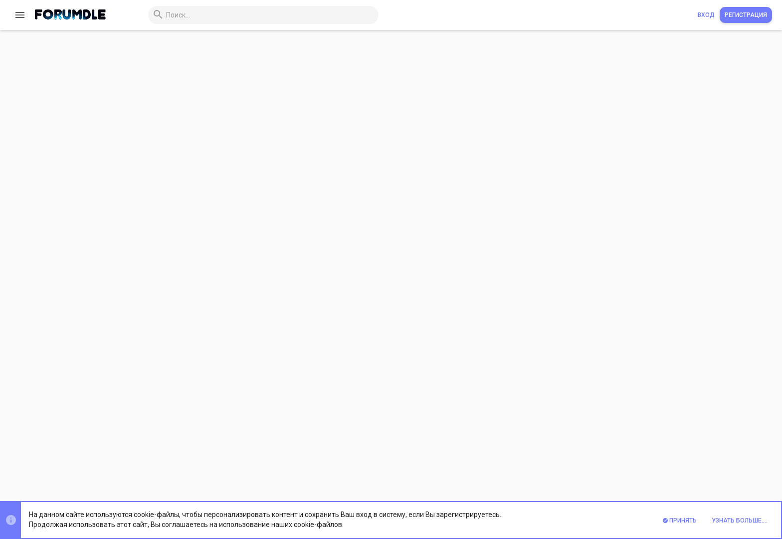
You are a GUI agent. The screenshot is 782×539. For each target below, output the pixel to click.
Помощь (701, 465)
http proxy (270, 63)
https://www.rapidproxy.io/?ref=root (277, 319)
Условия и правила (549, 465)
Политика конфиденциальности (633, 465)
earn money (232, 63)
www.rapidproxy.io (158, 269)
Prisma (127, 465)
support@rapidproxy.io (245, 329)
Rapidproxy (138, 63)
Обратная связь (489, 465)
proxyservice (309, 63)
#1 (763, 114)
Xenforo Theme (160, 491)
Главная (732, 465)
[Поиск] (254, 15)
